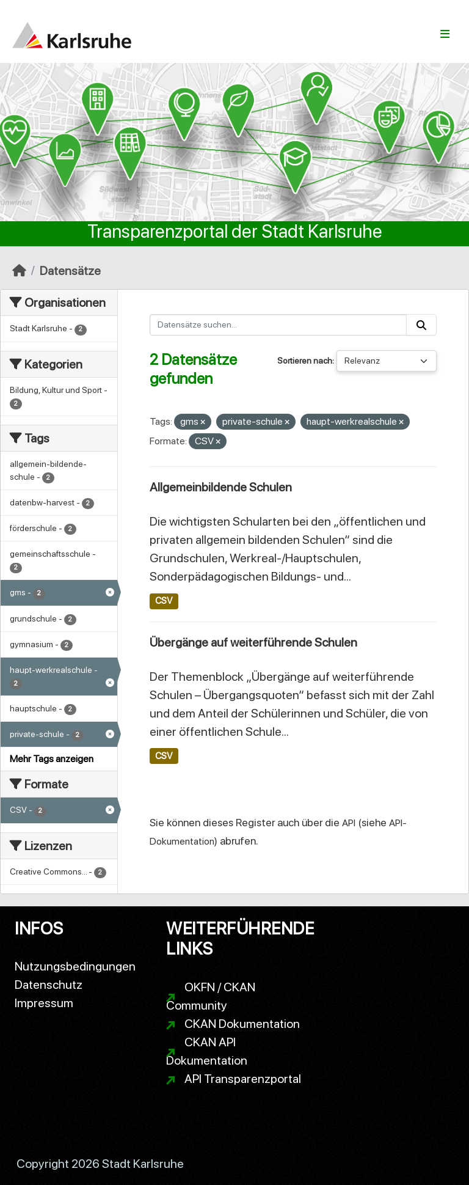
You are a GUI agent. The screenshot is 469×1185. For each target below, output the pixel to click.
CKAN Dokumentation (242, 1023)
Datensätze (70, 270)
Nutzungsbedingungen (75, 966)
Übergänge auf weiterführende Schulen (253, 642)
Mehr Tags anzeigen (51, 759)
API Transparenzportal (242, 1078)
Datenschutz (48, 984)
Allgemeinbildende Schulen (221, 487)
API (348, 823)
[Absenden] (421, 325)
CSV (163, 600)
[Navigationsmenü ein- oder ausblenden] (445, 34)
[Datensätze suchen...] (278, 325)
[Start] (19, 270)
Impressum (44, 1003)
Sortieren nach (304, 360)
